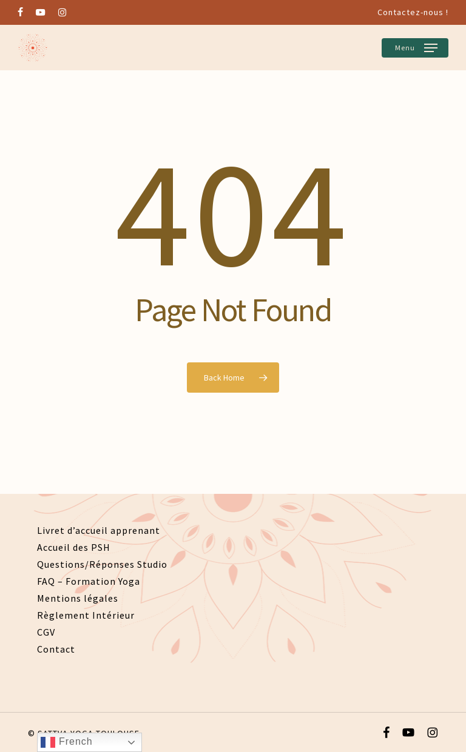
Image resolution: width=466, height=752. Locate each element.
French (66, 742)
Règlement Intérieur (86, 615)
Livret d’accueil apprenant (98, 530)
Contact (56, 649)
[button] (415, 48)
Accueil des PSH (73, 547)
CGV (46, 632)
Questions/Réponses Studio (102, 564)
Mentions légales (77, 598)
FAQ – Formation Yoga (88, 581)
